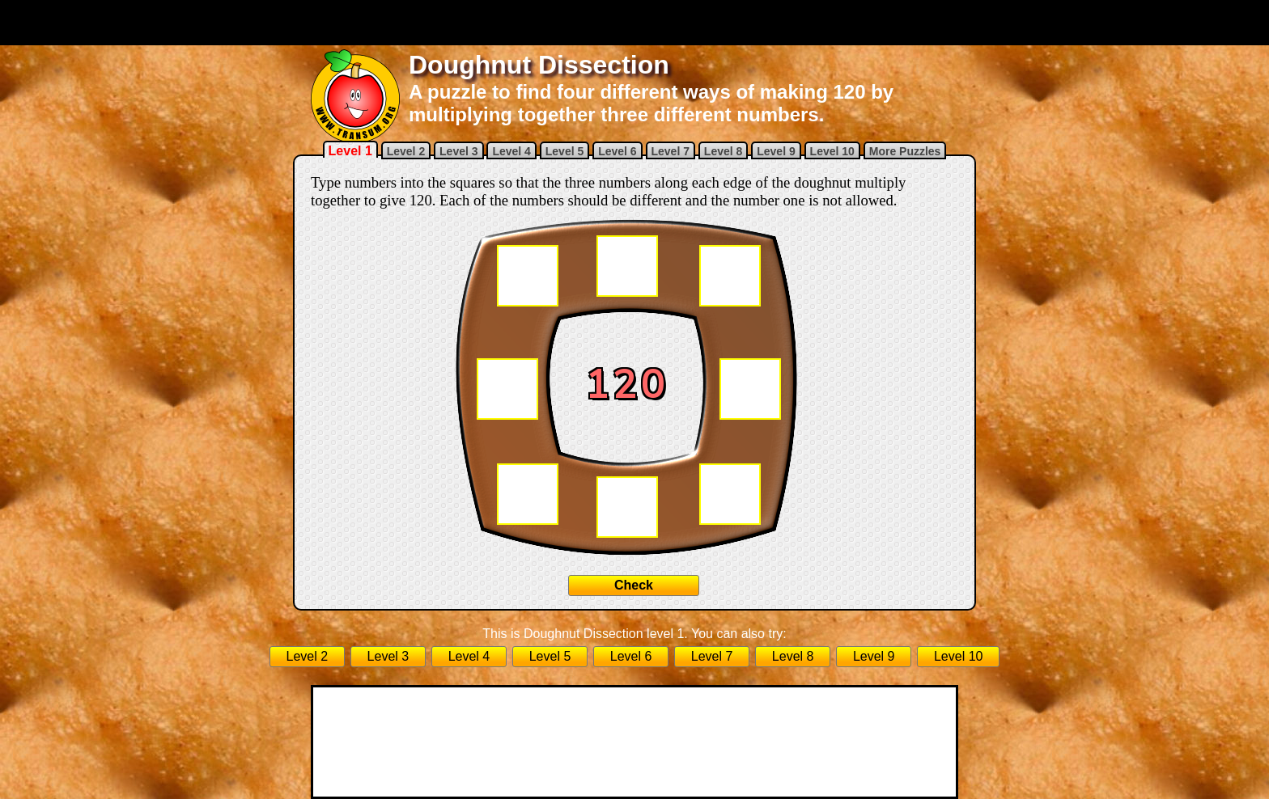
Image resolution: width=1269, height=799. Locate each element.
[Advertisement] (634, 22)
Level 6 (617, 151)
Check (633, 585)
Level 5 (564, 151)
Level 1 (350, 151)
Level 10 (832, 151)
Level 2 (406, 151)
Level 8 (723, 151)
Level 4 (511, 151)
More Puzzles (905, 151)
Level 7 (670, 151)
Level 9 (776, 151)
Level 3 (458, 151)
